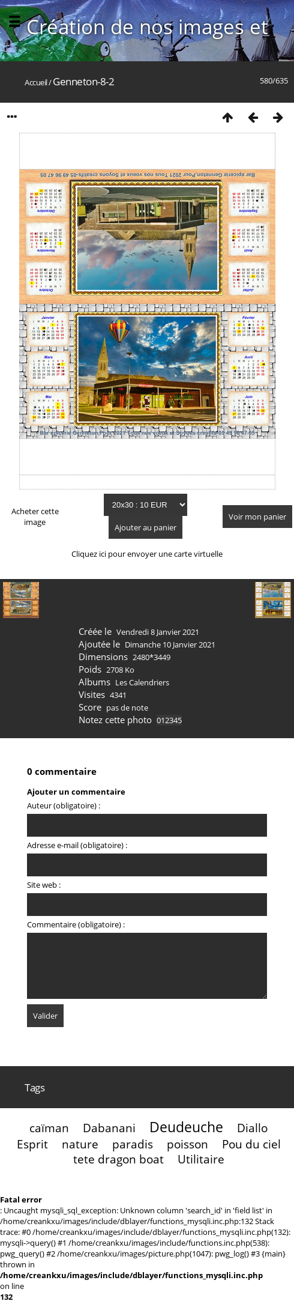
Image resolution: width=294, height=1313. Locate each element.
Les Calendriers (142, 682)
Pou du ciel (251, 1143)
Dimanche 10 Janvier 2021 (170, 644)
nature (80, 1143)
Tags (34, 1087)
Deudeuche (186, 1126)
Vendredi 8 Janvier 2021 (157, 631)
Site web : (44, 884)
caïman (49, 1127)
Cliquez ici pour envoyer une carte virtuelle (147, 553)
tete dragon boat (118, 1158)
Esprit (32, 1143)
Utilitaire (201, 1158)
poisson (187, 1143)
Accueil (36, 82)
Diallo (252, 1127)
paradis (132, 1143)
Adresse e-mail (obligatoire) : (77, 845)
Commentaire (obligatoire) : (76, 924)
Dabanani (109, 1127)
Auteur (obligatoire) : (63, 805)
